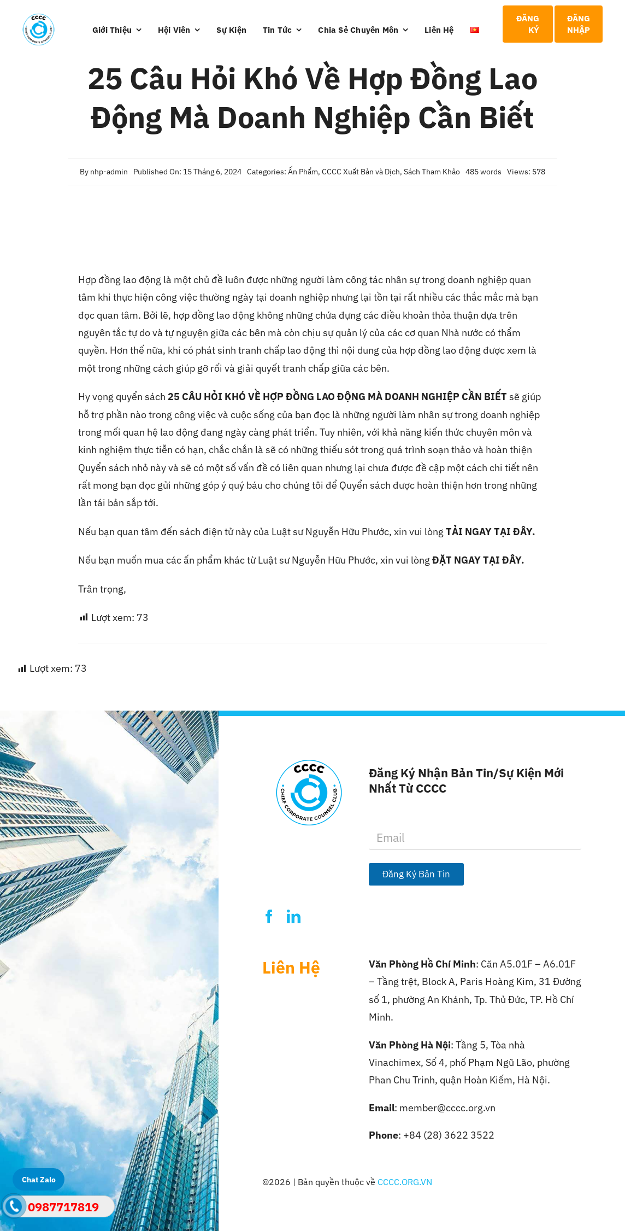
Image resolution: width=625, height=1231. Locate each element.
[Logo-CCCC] (38, 18)
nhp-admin (109, 172)
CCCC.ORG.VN (405, 1181)
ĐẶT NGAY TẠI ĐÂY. (478, 560)
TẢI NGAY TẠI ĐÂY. (490, 531)
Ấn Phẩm (303, 172)
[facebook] (269, 916)
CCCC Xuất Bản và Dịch (361, 172)
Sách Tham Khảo (432, 172)
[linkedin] (293, 916)
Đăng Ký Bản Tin (416, 874)
